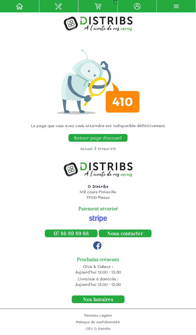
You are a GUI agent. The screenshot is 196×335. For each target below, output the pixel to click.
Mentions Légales (98, 315)
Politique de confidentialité (98, 322)
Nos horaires (98, 299)
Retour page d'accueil (98, 138)
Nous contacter (125, 233)
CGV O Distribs (98, 328)
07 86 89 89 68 (71, 233)
